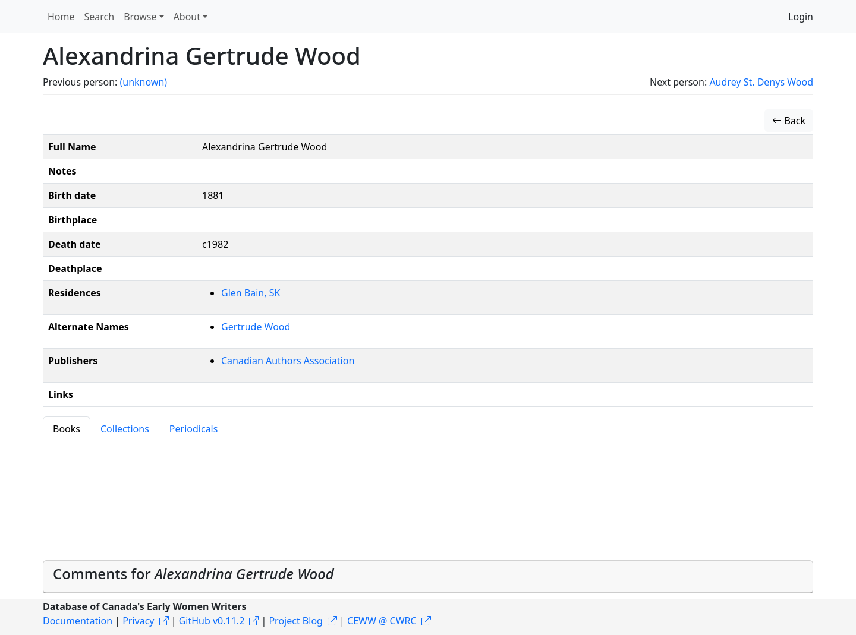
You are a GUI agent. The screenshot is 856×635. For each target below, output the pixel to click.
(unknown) (143, 82)
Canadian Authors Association (287, 360)
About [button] (187, 16)
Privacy (138, 620)
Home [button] (61, 16)
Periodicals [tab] (193, 428)
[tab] (428, 577)
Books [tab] (66, 428)
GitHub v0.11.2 (212, 620)
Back (788, 120)
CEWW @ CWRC (382, 620)
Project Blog (295, 620)
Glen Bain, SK (250, 292)
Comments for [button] (193, 573)
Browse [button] (140, 16)
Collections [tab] (124, 428)
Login (800, 16)
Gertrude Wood (255, 326)
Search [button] (99, 16)
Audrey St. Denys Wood (761, 82)
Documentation (77, 620)
